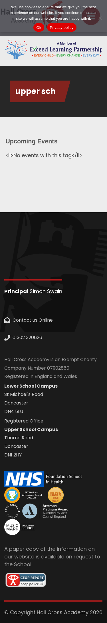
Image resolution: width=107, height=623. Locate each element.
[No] (100, 18)
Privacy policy (62, 27)
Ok (38, 27)
